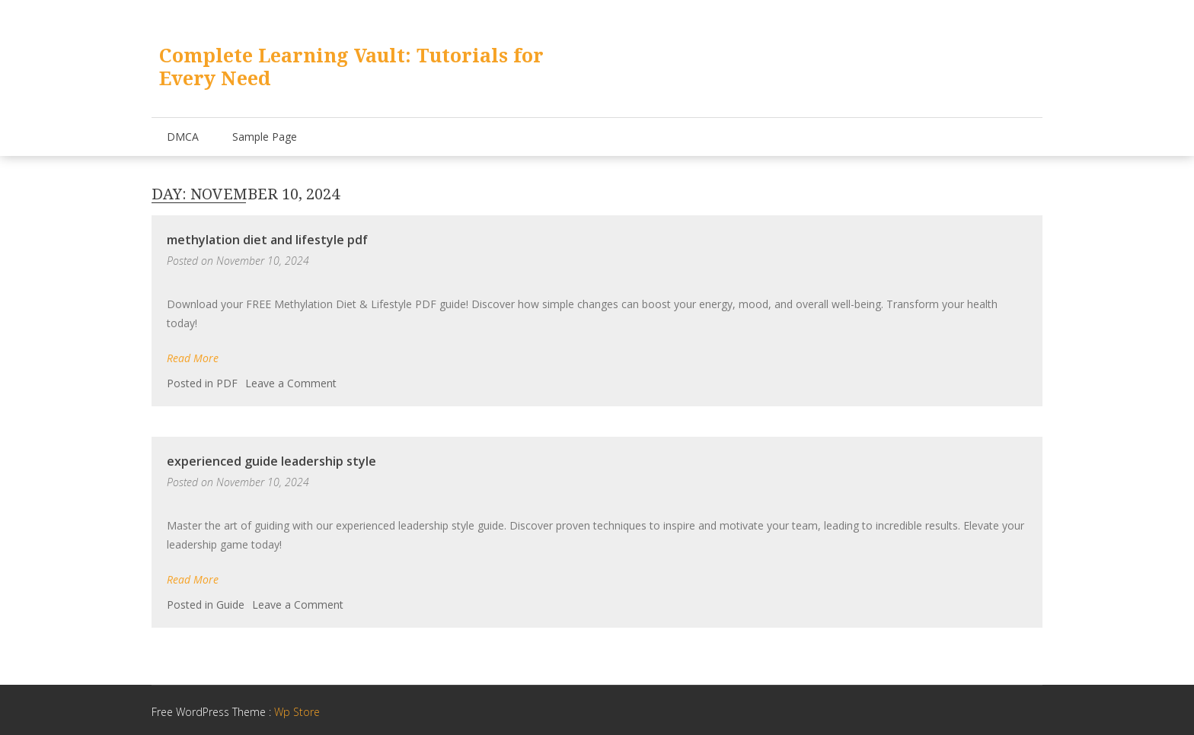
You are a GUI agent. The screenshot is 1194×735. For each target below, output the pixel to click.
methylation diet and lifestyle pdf (267, 239)
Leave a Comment (291, 383)
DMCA (183, 136)
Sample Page (264, 136)
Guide (230, 604)
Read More (193, 358)
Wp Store (297, 712)
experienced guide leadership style (271, 461)
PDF (227, 383)
